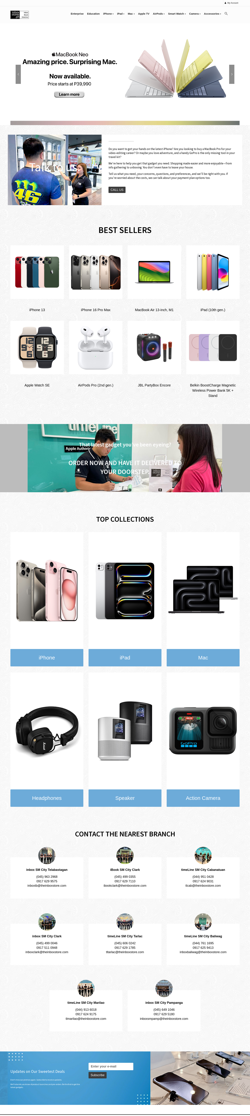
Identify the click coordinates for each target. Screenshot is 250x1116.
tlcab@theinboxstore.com (203, 885)
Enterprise (77, 13)
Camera (195, 13)
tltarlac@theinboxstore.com (125, 952)
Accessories (212, 13)
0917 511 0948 (46, 947)
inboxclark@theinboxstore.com (47, 952)
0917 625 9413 (203, 947)
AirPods (159, 13)
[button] (226, 13)
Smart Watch (177, 13)
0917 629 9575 (46, 881)
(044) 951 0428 (203, 876)
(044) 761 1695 (203, 943)
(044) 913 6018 (86, 1009)
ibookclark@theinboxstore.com (125, 885)
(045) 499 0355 (125, 876)
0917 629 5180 (164, 1014)
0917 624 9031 (203, 881)
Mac (131, 13)
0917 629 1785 (125, 947)
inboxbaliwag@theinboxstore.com (203, 952)
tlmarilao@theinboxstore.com (86, 1018)
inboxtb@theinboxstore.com (46, 885)
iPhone (108, 13)
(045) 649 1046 (164, 1009)
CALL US (117, 190)
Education (93, 13)
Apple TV (143, 13)
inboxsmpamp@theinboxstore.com (164, 1018)
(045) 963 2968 (46, 876)
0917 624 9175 (86, 1014)
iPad (120, 13)
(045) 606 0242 (125, 943)
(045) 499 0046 (46, 943)
